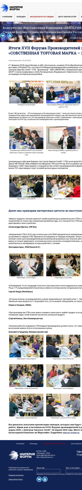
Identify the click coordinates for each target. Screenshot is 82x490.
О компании (7, 17)
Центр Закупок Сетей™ (67, 17)
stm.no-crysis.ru (71, 432)
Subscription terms (16, 479)
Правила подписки (16, 475)
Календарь (21, 17)
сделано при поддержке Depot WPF (14, 489)
